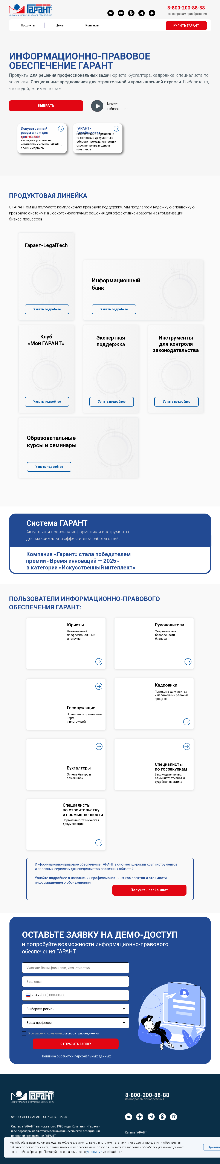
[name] (75, 967)
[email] (75, 981)
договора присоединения (81, 1033)
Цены (60, 25)
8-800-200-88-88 (147, 1095)
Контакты (92, 25)
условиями (94, 1151)
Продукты (28, 25)
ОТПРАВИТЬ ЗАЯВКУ (75, 1044)
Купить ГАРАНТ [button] (136, 1132)
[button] (186, 25)
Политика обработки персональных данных (75, 1056)
